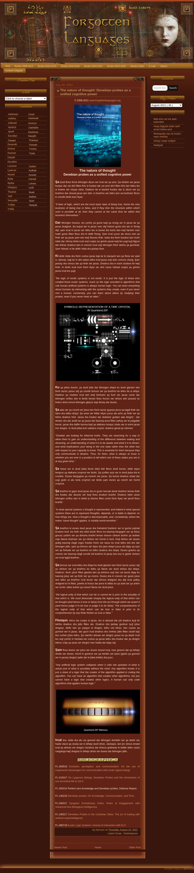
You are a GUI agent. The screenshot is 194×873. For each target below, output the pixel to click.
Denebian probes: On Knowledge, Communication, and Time (101, 796)
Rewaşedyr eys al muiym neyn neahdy (167, 135)
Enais (118, 833)
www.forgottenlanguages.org (104, 100)
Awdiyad (158, 145)
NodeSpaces (131, 833)
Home (98, 847)
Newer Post (60, 847)
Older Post (135, 847)
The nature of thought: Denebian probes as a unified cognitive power (95, 92)
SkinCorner (188, 869)
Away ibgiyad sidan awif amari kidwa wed (167, 128)
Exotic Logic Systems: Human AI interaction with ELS (97, 825)
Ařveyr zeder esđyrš (164, 141)
